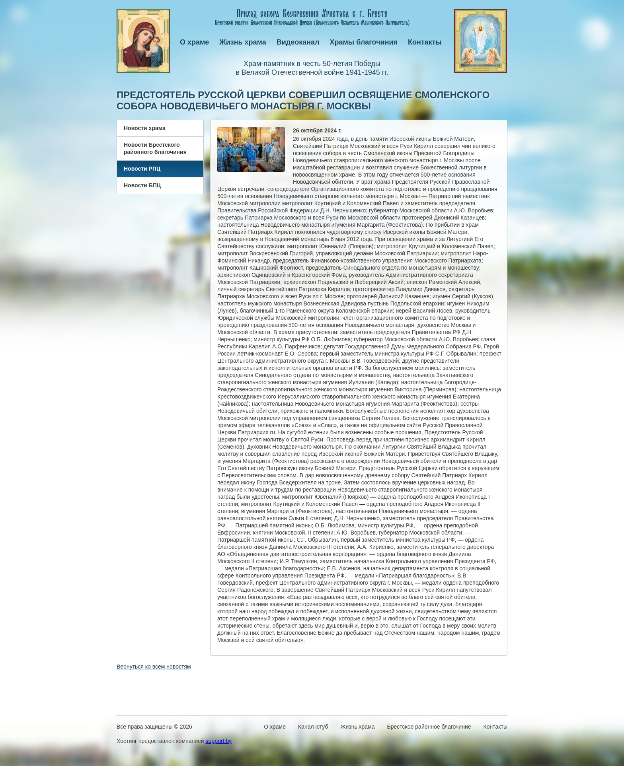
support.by (219, 741)
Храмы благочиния (364, 42)
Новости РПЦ (142, 168)
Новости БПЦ (142, 185)
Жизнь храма (242, 42)
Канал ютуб (313, 726)
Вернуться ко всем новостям (154, 666)
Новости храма (145, 128)
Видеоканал (298, 42)
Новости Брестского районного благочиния (155, 148)
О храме (194, 42)
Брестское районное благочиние (429, 726)
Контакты (425, 42)
